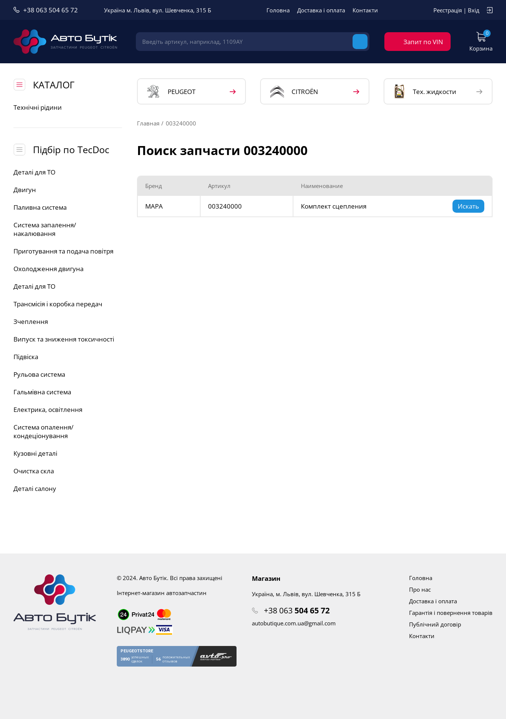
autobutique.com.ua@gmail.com (294, 623)
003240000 (225, 206)
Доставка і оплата (321, 10)
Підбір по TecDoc (71, 149)
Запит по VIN (423, 41)
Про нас (420, 589)
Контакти (365, 10)
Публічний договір (435, 624)
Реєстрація (447, 10)
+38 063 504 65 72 (50, 10)
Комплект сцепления (333, 206)
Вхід (473, 10)
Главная (148, 123)
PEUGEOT (171, 91)
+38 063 (297, 610)
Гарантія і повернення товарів (451, 612)
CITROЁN (294, 91)
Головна (278, 10)
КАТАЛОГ (53, 84)
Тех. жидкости (425, 91)
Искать (468, 206)
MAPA (154, 206)
